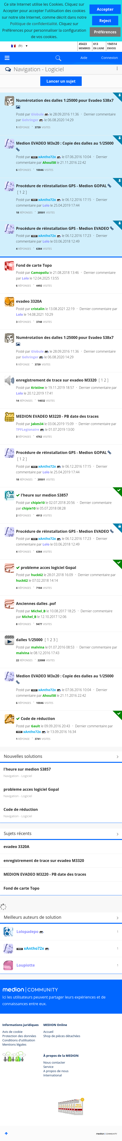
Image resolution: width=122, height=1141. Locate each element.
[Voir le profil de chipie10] (38, 502)
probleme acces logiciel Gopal (48, 567)
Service (48, 1067)
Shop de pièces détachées (61, 1036)
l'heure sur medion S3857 (44, 495)
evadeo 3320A (29, 301)
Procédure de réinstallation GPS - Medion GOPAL (62, 185)
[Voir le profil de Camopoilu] (40, 272)
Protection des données (19, 1036)
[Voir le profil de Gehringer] (30, 120)
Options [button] (117, 68)
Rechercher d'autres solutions (61, 756)
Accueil (48, 1032)
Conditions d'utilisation (18, 1040)
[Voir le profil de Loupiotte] (25, 965)
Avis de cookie (12, 1032)
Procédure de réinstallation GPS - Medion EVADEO (63, 228)
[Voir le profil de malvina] (37, 647)
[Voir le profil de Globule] (37, 114)
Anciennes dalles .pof (36, 603)
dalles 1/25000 (30, 639)
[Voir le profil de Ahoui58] (49, 162)
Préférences (105, 32)
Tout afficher (61, 834)
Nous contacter (54, 1062)
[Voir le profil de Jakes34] (37, 424)
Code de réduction (38, 718)
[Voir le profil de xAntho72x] (47, 157)
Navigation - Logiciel (18, 775)
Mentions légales (14, 1044)
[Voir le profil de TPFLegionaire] (27, 429)
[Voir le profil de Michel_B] (38, 611)
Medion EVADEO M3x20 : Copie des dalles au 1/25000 (65, 143)
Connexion (109, 57)
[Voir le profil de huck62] (37, 575)
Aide (84, 57)
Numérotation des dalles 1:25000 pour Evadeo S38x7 (65, 100)
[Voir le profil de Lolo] (45, 205)
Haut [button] (6, 1133)
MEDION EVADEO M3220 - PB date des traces (57, 416)
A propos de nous (56, 1071)
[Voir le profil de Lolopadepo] (27, 931)
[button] (105, 9)
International (52, 1075)
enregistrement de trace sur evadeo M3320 (57, 380)
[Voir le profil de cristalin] (38, 308)
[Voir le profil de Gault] (35, 726)
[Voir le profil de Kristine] (37, 387)
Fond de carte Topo (34, 265)
